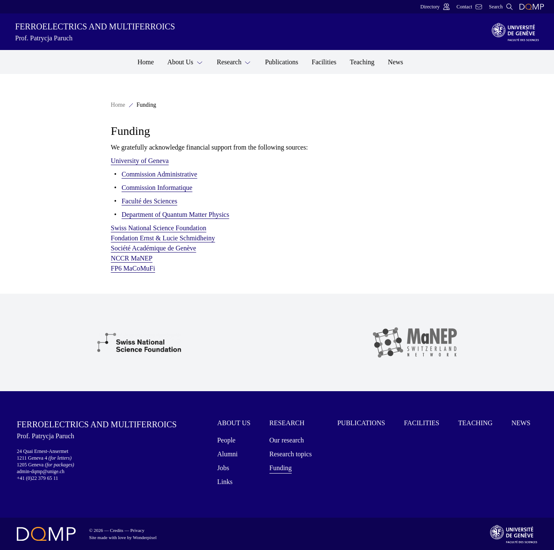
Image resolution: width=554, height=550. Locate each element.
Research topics (290, 454)
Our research (286, 440)
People (226, 440)
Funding (280, 467)
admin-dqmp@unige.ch (40, 471)
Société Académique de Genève (153, 248)
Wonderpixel (145, 537)
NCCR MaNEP (132, 258)
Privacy (137, 530)
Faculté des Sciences (149, 201)
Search (501, 6)
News (395, 62)
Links (224, 481)
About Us (185, 62)
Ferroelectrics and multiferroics (248, 32)
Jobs (223, 467)
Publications (281, 62)
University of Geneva (140, 160)
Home (145, 62)
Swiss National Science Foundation (158, 228)
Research (234, 62)
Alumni (227, 454)
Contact (469, 7)
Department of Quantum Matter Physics (175, 214)
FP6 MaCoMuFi (133, 268)
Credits (117, 530)
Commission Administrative (159, 174)
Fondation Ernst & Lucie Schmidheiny (163, 238)
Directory (435, 6)
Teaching (362, 62)
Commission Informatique (156, 187)
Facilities (324, 62)
